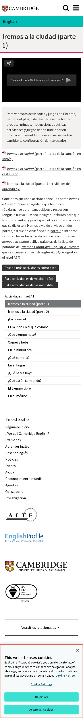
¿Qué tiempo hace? (22, 334)
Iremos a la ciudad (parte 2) (28, 311)
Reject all (41, 697)
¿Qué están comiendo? (25, 380)
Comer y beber (19, 342)
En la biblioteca (20, 350)
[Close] (78, 650)
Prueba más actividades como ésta (30, 267)
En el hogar (16, 365)
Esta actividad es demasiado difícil (30, 285)
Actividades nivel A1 (19, 296)
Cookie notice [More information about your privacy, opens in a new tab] (65, 676)
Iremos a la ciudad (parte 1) (28, 303)
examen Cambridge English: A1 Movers (50, 247)
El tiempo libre (19, 388)
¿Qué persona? (19, 357)
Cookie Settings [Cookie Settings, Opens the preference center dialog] (41, 684)
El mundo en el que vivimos (28, 327)
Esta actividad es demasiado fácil (29, 278)
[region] (41, 681)
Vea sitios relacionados (38, 627)
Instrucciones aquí (46, 124)
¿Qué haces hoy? (20, 373)
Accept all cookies (41, 710)
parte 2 (55, 231)
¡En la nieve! (17, 319)
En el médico (17, 396)
